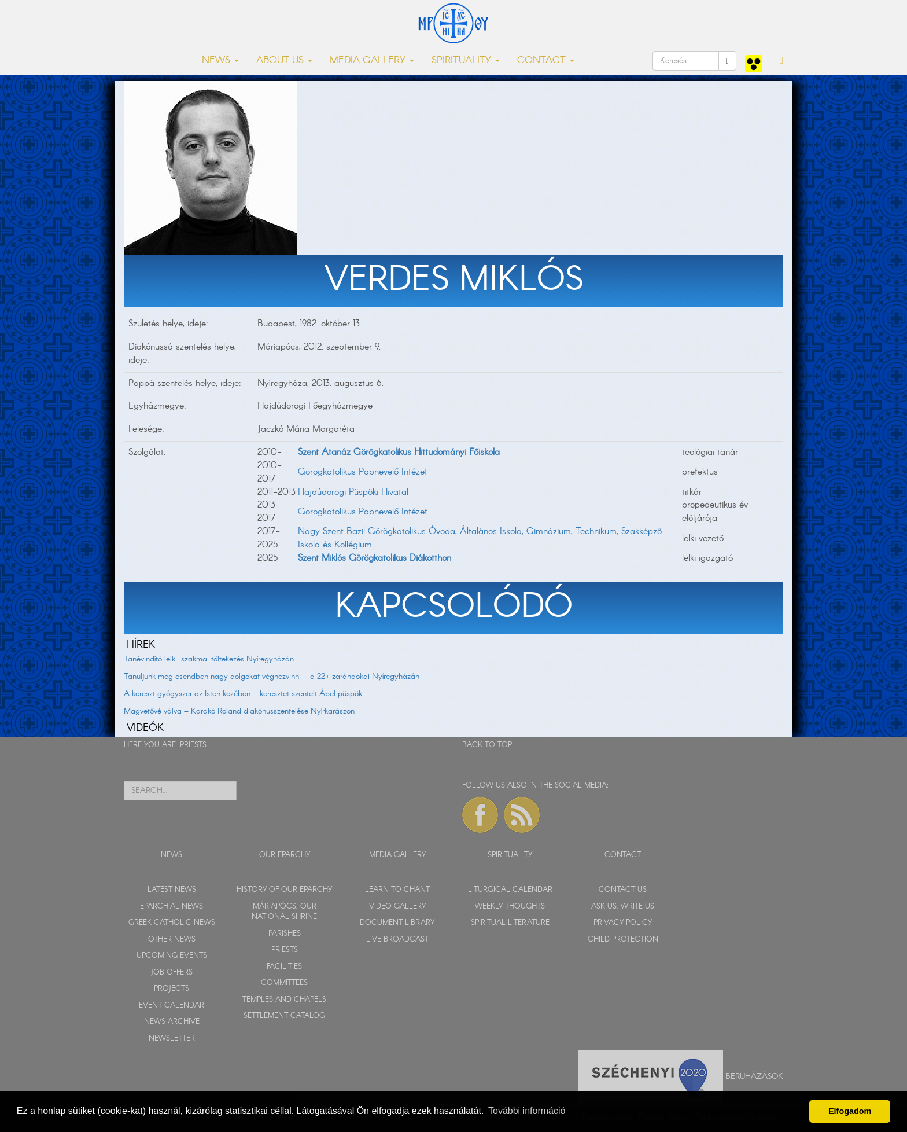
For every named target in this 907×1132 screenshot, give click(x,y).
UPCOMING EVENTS (172, 955)
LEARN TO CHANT (397, 889)
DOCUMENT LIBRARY (397, 922)
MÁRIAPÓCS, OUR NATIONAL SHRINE (284, 912)
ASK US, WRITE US (622, 906)
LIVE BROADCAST (397, 939)
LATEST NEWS (172, 889)
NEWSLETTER (172, 1038)
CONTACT (622, 855)
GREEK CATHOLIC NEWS (171, 922)
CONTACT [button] (545, 60)
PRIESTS (193, 745)
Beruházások (754, 1076)
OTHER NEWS (172, 939)
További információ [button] (526, 1111)
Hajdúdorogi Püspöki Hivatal (353, 492)
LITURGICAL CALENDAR (510, 889)
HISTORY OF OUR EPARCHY (284, 889)
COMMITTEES (284, 982)
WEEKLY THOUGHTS (510, 906)
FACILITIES (284, 966)
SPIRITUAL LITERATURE (510, 922)
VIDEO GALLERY (397, 906)
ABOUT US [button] (284, 60)
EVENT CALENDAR (171, 1005)
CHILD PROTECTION (623, 939)
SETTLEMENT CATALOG (284, 1015)
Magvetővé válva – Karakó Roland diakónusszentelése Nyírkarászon (239, 711)
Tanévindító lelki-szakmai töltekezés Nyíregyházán (209, 659)
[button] (781, 60)
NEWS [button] (220, 60)
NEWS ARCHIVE (172, 1021)
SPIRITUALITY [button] (466, 60)
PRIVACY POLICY (622, 922)
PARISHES (284, 933)
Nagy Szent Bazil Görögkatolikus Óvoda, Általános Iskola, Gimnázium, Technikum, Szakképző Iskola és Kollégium (480, 538)
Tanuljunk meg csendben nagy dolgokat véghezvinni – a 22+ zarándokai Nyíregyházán (271, 676)
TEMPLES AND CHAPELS (284, 999)
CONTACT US (623, 889)
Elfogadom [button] (849, 1111)
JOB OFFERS (171, 972)
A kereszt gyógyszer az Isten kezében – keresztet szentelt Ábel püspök (243, 694)
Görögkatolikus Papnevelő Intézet (362, 472)
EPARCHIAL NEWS (171, 906)
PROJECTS (171, 988)
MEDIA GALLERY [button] (372, 60)
